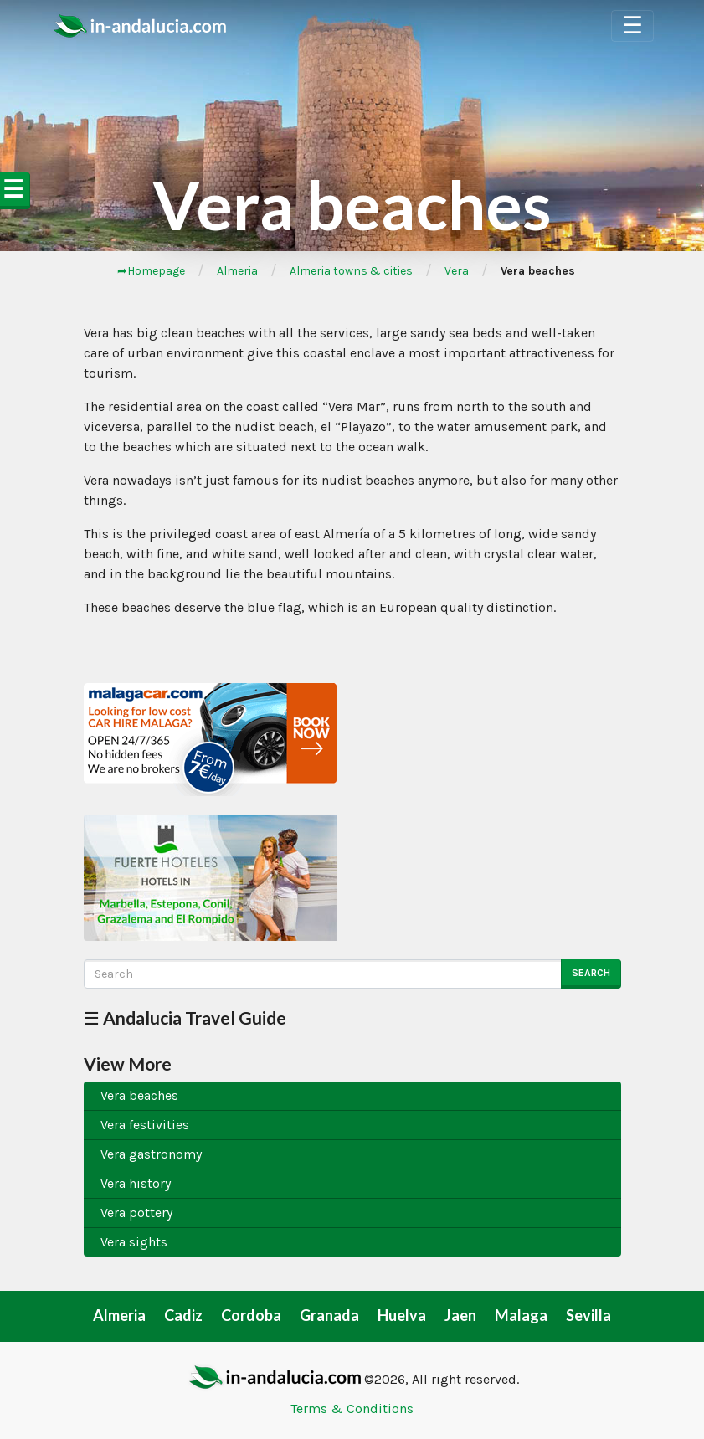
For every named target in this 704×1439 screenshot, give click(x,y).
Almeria (237, 271)
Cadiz (183, 1315)
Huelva (402, 1315)
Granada (329, 1315)
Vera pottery (136, 1213)
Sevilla (588, 1315)
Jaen (460, 1315)
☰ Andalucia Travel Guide (185, 1017)
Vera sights (133, 1242)
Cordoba (251, 1315)
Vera (456, 271)
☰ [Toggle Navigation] (632, 25)
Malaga (521, 1315)
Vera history (135, 1183)
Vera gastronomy (151, 1154)
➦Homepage (151, 271)
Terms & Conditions (352, 1408)
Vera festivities (144, 1125)
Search (591, 973)
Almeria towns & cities (351, 271)
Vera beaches (139, 1095)
